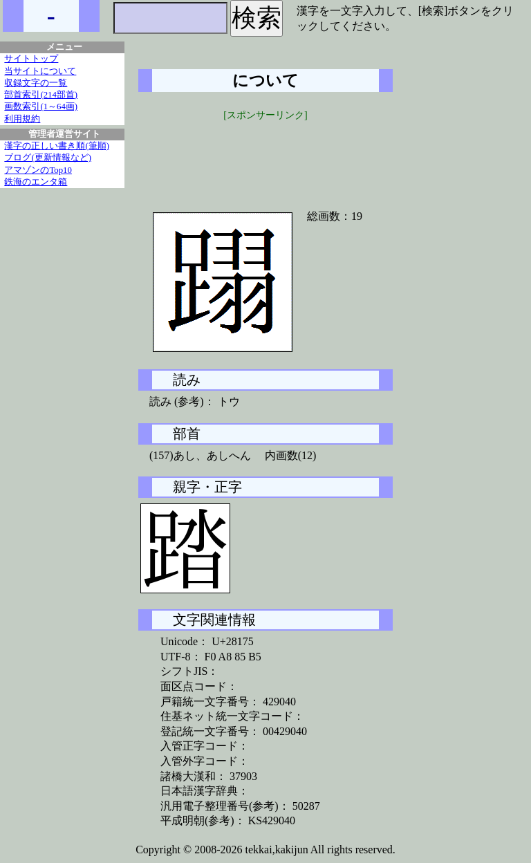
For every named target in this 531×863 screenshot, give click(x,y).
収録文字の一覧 (35, 83)
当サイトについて (40, 71)
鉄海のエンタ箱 (35, 182)
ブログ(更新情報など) (47, 158)
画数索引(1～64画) (40, 106)
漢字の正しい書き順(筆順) (56, 146)
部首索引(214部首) (40, 95)
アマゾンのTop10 (38, 170)
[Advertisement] (265, 157)
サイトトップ (31, 59)
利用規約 (22, 119)
